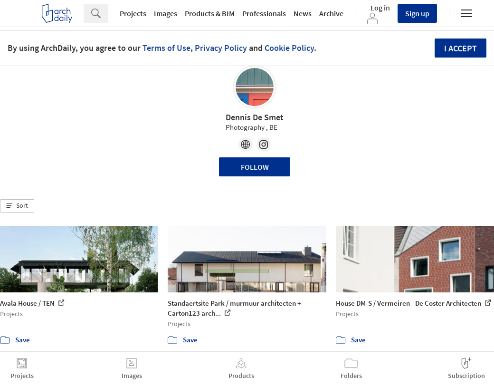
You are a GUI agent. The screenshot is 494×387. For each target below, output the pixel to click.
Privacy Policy (221, 47)
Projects (133, 13)
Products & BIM (210, 13)
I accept (460, 48)
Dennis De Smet (255, 117)
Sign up (417, 13)
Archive (331, 13)
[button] (17, 206)
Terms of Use (166, 47)
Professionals (264, 13)
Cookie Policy (289, 47)
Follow (255, 167)
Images (165, 13)
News (303, 13)
